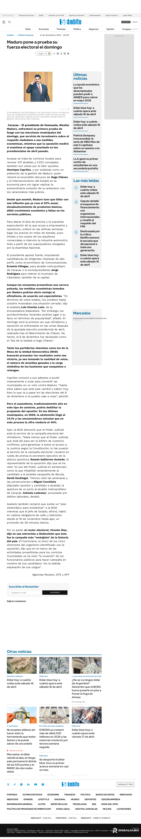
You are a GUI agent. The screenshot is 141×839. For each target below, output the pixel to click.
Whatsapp (43, 784)
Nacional (60, 799)
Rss (94, 804)
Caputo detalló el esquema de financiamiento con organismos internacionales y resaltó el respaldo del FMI (90, 213)
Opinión (110, 29)
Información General (20, 804)
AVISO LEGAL (63, 809)
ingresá (135, 22)
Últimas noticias (32, 794)
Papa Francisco (112, 15)
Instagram (21, 784)
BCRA (41, 15)
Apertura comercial (76, 15)
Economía (44, 29)
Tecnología (80, 804)
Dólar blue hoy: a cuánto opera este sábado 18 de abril (84, 111)
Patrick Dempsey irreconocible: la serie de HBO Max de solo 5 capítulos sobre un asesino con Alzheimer (86, 143)
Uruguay (126, 29)
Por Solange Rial (78, 702)
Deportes (90, 799)
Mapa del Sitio (109, 804)
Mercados (126, 794)
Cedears (103, 318)
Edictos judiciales (86, 809)
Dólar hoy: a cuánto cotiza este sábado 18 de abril (86, 125)
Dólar (28, 29)
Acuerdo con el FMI (56, 15)
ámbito (10, 35)
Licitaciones (124, 809)
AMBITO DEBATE (95, 818)
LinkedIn (28, 784)
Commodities (93, 318)
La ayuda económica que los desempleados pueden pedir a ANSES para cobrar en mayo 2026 (86, 92)
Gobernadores (94, 15)
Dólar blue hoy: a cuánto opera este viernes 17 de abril (83, 733)
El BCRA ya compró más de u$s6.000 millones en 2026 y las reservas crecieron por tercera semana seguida (53, 738)
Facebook (15, 784)
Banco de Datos (105, 794)
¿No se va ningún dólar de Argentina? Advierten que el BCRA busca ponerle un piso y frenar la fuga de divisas (86, 688)
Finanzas (61, 29)
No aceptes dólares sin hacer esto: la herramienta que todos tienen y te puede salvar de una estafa (21, 736)
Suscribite (55, 592)
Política (77, 29)
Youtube (35, 784)
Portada (12, 794)
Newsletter (134, 29)
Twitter (8, 784)
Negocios (93, 29)
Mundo (75, 799)
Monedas (77, 318)
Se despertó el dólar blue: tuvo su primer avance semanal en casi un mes (54, 765)
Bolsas (84, 318)
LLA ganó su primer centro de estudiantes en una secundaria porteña (85, 163)
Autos (41, 804)
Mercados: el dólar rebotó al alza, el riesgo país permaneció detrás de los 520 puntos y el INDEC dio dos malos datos (21, 763)
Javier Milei (127, 15)
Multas (107, 809)
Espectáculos (59, 804)
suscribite (126, 22)
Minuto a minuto (16, 750)
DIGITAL (41, 818)
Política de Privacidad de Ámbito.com (29, 809)
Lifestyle (43, 799)
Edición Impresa (111, 799)
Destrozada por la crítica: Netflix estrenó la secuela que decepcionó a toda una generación (90, 241)
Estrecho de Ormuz (26, 15)
